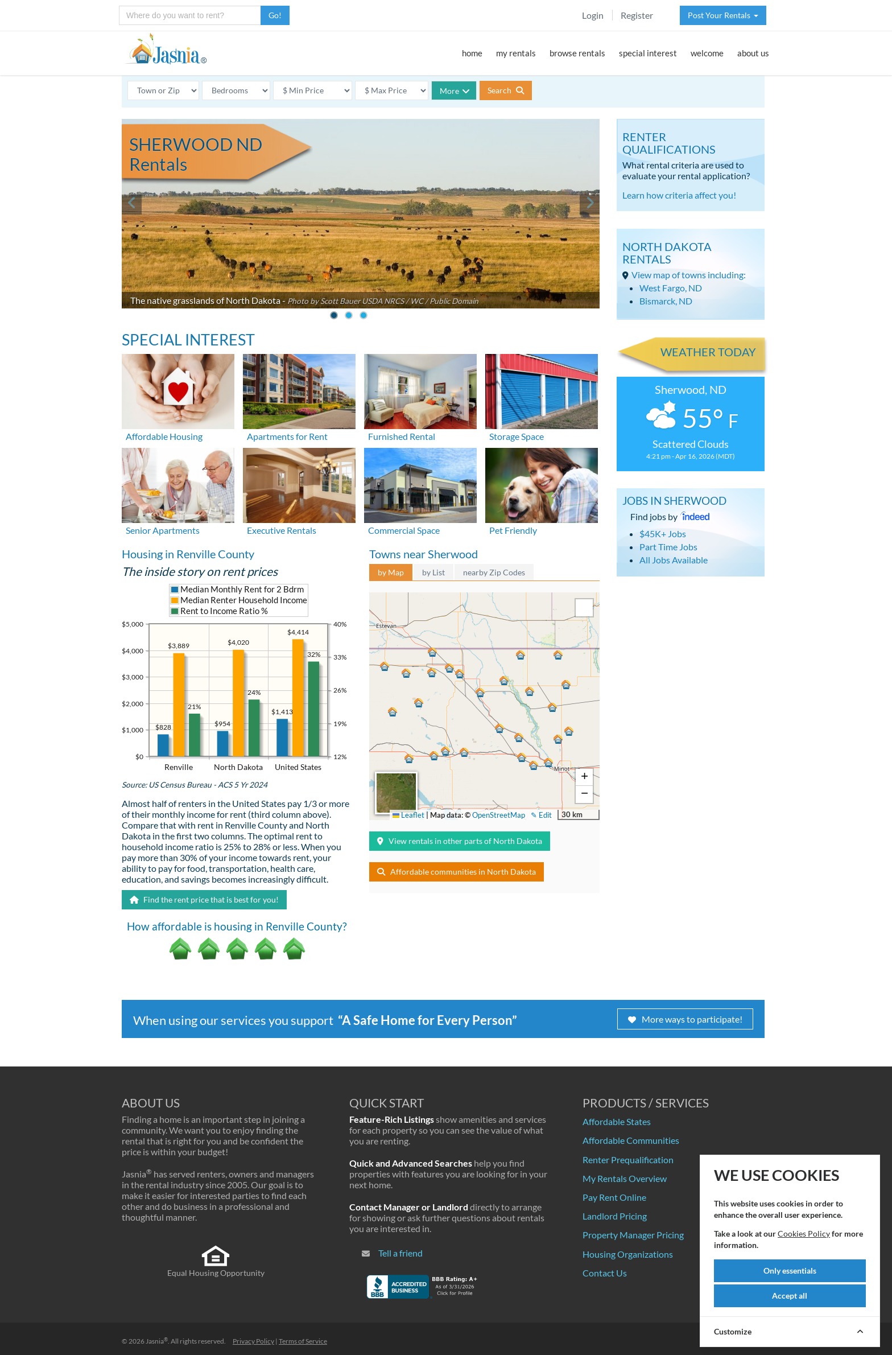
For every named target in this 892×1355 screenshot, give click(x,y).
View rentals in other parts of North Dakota (459, 841)
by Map (391, 572)
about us (753, 53)
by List (433, 572)
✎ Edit (541, 814)
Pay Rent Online (614, 1197)
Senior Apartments (163, 530)
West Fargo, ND (670, 287)
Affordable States (617, 1121)
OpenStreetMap (498, 814)
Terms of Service (303, 1341)
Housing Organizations (628, 1254)
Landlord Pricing (615, 1215)
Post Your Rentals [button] (723, 15)
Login (593, 15)
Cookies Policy (804, 1233)
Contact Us (605, 1272)
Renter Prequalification (628, 1159)
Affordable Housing (164, 436)
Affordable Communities (631, 1140)
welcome (707, 53)
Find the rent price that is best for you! (204, 899)
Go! (275, 15)
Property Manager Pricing (633, 1234)
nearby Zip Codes (494, 572)
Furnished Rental (401, 436)
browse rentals (577, 53)
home (472, 53)
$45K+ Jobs (662, 533)
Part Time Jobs (668, 546)
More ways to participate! (685, 1019)
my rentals (516, 53)
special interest (648, 53)
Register (637, 15)
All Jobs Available (673, 559)
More (455, 91)
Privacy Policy (253, 1341)
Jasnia (157, 1341)
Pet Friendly (513, 530)
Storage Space (516, 436)
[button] (481, 692)
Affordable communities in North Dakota (456, 871)
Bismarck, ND (665, 300)
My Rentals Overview (625, 1178)
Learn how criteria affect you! (679, 195)
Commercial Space (404, 530)
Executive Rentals (281, 530)
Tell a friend (400, 1252)
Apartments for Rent (287, 436)
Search (506, 90)
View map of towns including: (688, 274)
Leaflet (408, 814)
